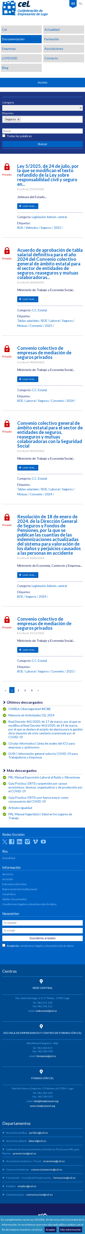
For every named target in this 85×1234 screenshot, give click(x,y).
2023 (70, 671)
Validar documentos (14, 899)
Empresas (9, 48)
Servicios (7, 874)
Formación (51, 39)
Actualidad (52, 29)
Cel (4, 29)
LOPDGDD (9, 58)
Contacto (51, 58)
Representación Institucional (19, 889)
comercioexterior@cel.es (46, 1169)
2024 (70, 401)
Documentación (13, 39)
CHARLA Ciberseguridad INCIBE (29, 709)
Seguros (46, 227)
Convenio (36, 325)
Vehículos (32, 227)
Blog (5, 68)
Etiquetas (8, 113)
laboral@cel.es (37, 1141)
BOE (20, 227)
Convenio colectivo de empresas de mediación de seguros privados (44, 352)
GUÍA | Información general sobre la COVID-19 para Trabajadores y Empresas (43, 755)
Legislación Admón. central (49, 217)
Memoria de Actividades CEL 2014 (31, 715)
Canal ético (9, 894)
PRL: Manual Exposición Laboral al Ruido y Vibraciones (44, 777)
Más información (70, 1229)
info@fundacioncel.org (46, 1101)
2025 (57, 227)
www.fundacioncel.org (42, 1106)
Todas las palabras (19, 136)
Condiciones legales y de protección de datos (29, 904)
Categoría (8, 102)
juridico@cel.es (38, 1132)
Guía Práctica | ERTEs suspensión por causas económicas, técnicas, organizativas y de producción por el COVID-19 (45, 787)
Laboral (55, 320)
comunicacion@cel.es (39, 1194)
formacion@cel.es (46, 1056)
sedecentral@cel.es (46, 1010)
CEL (25, 8)
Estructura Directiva (14, 884)
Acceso (42, 82)
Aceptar (50, 1229)
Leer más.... (30, 206)
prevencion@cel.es (24, 1153)
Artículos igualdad (20, 808)
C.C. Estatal (39, 310)
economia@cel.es (54, 1161)
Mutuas (22, 325)
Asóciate (7, 879)
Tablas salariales (28, 320)
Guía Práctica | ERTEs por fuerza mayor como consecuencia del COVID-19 (38, 799)
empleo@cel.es (27, 1186)
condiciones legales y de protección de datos (47, 945)
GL (81, 3)
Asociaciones (53, 48)
